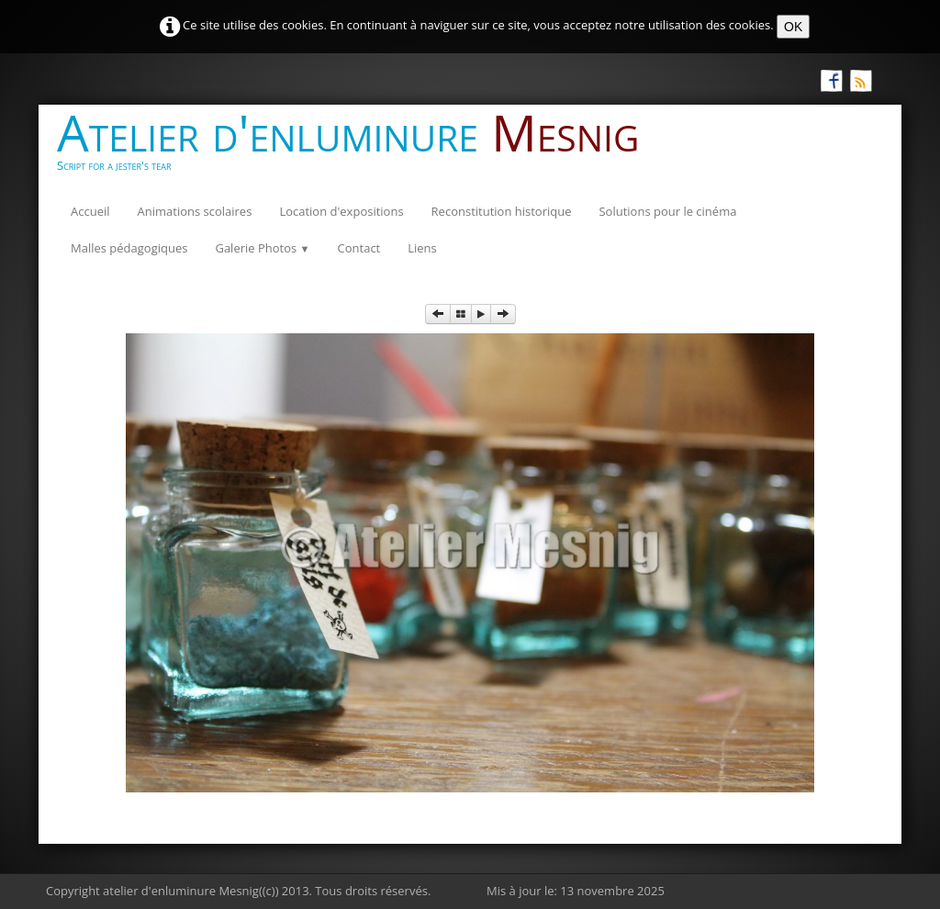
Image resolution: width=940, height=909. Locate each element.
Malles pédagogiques (129, 248)
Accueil (90, 211)
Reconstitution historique (501, 211)
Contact (359, 248)
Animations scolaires (195, 211)
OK (793, 26)
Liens (422, 248)
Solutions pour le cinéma (667, 211)
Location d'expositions (341, 211)
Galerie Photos (262, 248)
